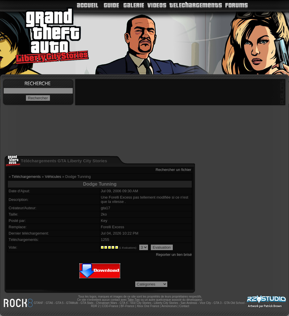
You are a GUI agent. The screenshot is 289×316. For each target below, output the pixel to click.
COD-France (110, 306)
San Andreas (189, 302)
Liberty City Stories (166, 302)
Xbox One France (148, 306)
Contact (184, 306)
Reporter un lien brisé (174, 254)
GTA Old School (234, 302)
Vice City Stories (140, 302)
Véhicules (53, 176)
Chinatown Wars (106, 302)
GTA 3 (217, 302)
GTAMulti (72, 302)
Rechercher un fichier (173, 169)
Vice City (205, 302)
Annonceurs (169, 306)
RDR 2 (95, 306)
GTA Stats (86, 302)
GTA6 (49, 302)
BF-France (127, 306)
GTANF (38, 302)
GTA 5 (60, 302)
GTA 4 (124, 302)
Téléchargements (26, 176)
